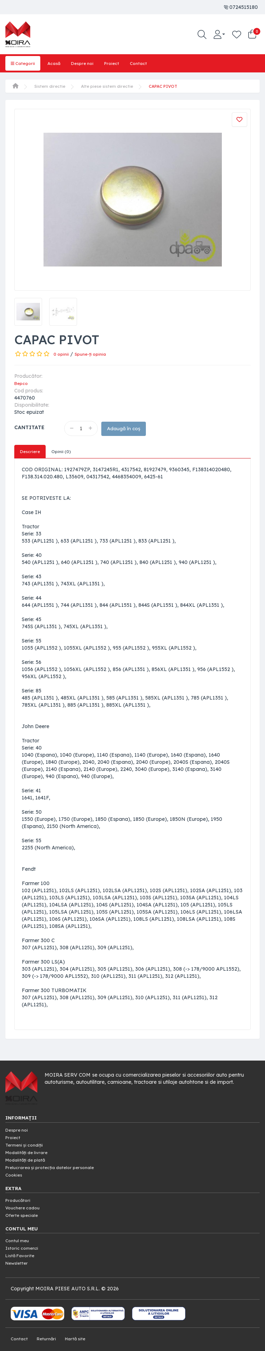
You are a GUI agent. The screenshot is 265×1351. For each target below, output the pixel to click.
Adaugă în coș (129, 427)
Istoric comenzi (23, 1244)
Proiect (121, 63)
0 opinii (62, 353)
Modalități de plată (28, 1158)
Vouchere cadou (25, 1204)
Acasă (58, 63)
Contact (149, 63)
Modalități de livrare (29, 1151)
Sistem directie (51, 85)
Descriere (31, 451)
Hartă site (81, 1333)
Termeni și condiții (26, 1144)
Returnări (49, 1333)
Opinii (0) (65, 451)
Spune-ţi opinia (94, 353)
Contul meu (18, 1237)
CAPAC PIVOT (176, 85)
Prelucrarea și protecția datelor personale (55, 1165)
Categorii (24, 63)
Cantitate (29, 426)
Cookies (14, 1172)
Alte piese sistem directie (114, 85)
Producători (19, 1197)
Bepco (22, 382)
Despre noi (89, 63)
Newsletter (18, 1258)
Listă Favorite (22, 1251)
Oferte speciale (23, 1211)
